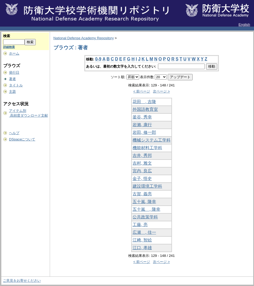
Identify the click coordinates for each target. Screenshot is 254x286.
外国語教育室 (145, 109)
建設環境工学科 (147, 186)
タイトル (16, 85)
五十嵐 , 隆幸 (146, 209)
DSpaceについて (22, 139)
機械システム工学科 (152, 140)
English (244, 25)
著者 (12, 79)
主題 (12, 92)
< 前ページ (141, 91)
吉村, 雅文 (142, 163)
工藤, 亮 (140, 224)
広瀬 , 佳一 (144, 232)
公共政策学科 (145, 217)
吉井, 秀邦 (142, 155)
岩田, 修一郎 (144, 132)
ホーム (14, 53)
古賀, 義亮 (142, 194)
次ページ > (161, 91)
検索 (6, 36)
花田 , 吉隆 (144, 101)
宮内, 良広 (142, 171)
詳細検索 (9, 47)
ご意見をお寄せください (22, 281)
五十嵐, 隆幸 (144, 201)
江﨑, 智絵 (142, 240)
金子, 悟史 (142, 178)
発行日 (14, 72)
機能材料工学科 (147, 148)
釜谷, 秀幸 (142, 117)
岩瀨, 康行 (142, 124)
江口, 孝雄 (142, 247)
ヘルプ (14, 133)
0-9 (98, 59)
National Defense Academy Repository (83, 38)
